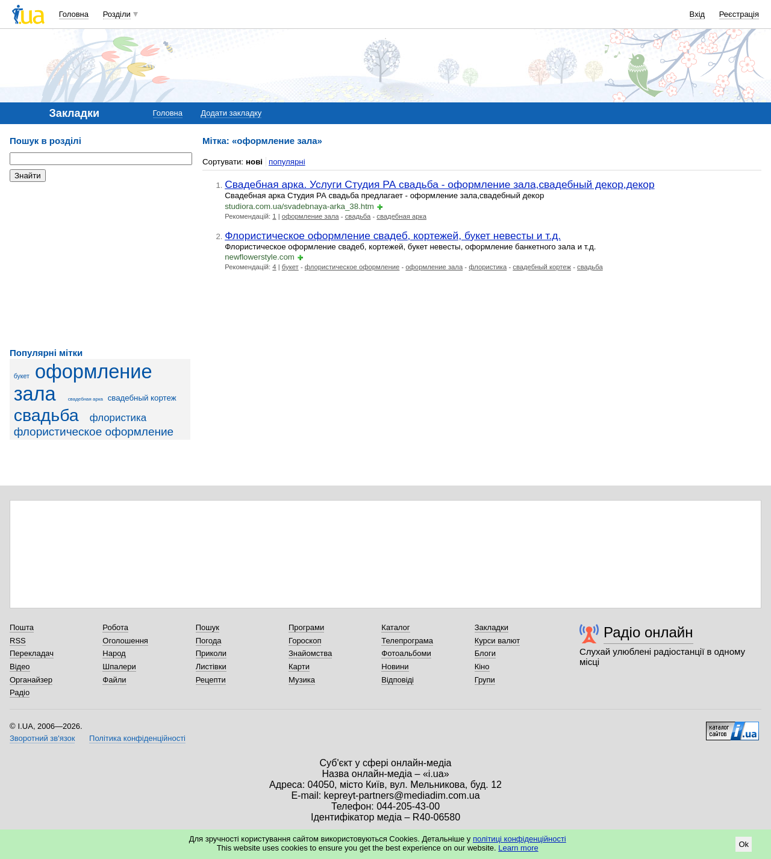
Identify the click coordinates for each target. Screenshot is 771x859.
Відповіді (397, 679)
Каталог (395, 627)
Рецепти (211, 679)
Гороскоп (305, 640)
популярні (287, 161)
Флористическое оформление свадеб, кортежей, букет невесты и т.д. (393, 236)
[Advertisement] (100, 265)
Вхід (697, 14)
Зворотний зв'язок (42, 738)
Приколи (211, 653)
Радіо (20, 692)
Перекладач (32, 653)
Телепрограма (407, 640)
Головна (74, 14)
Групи (485, 679)
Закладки (491, 627)
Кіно (482, 666)
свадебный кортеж (142, 397)
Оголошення (125, 640)
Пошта (22, 627)
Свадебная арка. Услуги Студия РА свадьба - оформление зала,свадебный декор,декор (439, 184)
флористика (118, 417)
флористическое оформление (94, 431)
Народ (113, 653)
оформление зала (310, 216)
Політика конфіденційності (137, 738)
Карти (299, 666)
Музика (302, 679)
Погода (209, 640)
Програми (306, 627)
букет (22, 376)
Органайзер (31, 679)
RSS (18, 640)
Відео (20, 666)
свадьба (46, 415)
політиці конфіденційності (519, 838)
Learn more (518, 847)
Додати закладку (231, 112)
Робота (115, 627)
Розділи (117, 14)
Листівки (211, 666)
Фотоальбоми (406, 653)
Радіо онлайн (648, 632)
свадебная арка (85, 399)
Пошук (207, 627)
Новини (394, 666)
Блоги (485, 653)
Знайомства (310, 653)
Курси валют (497, 640)
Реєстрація (739, 14)
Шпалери (119, 666)
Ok (743, 844)
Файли (114, 679)
